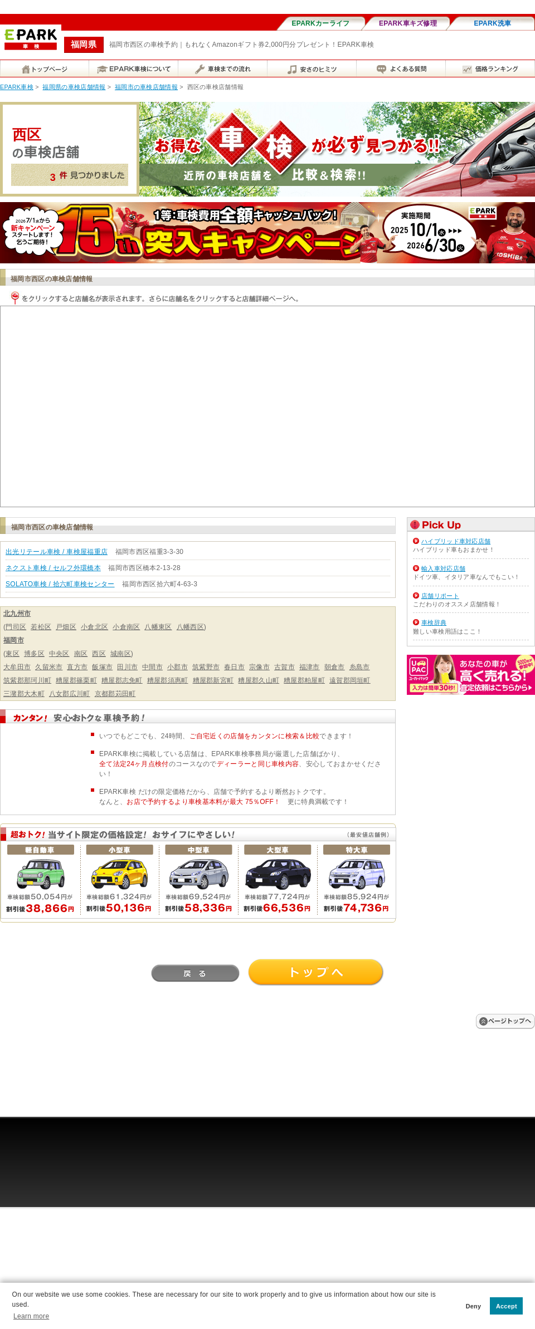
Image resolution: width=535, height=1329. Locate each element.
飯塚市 (102, 667)
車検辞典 (433, 622)
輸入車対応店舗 (443, 568)
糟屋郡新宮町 (213, 680)
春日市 (234, 667)
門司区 (16, 627)
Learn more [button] (31, 1316)
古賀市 (284, 667)
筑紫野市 (206, 667)
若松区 (41, 627)
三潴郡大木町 (24, 694)
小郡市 (177, 667)
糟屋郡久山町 (258, 680)
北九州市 (17, 613)
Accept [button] (506, 1306)
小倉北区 (94, 627)
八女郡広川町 (69, 694)
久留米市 (48, 667)
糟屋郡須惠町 (167, 680)
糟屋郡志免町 (122, 680)
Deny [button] (473, 1306)
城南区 (120, 654)
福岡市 (13, 640)
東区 (13, 654)
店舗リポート (440, 595)
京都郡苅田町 (115, 694)
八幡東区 (158, 627)
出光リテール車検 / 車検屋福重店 (57, 552)
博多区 (34, 654)
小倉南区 (126, 627)
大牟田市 (17, 667)
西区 (99, 654)
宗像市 (259, 667)
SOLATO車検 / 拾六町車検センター (60, 584)
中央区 (59, 654)
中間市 (152, 667)
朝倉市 (334, 667)
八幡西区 (190, 627)
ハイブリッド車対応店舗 (455, 541)
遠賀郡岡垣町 (350, 680)
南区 (81, 654)
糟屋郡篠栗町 (76, 680)
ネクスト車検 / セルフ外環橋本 (53, 568)
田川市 (127, 667)
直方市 (77, 667)
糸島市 (359, 667)
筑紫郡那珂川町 (27, 680)
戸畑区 (66, 627)
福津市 (309, 667)
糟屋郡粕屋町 (304, 680)
